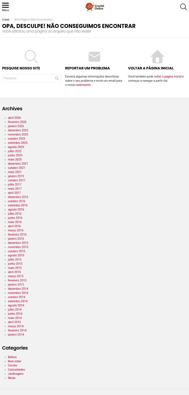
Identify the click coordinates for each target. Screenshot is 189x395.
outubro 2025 (16, 138)
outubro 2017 (16, 180)
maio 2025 (15, 159)
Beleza (12, 357)
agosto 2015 (16, 255)
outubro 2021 (16, 167)
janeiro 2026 (16, 126)
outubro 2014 (16, 297)
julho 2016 (14, 213)
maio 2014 (15, 318)
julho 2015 (14, 259)
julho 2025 (14, 151)
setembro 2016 (17, 205)
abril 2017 (14, 192)
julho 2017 (14, 184)
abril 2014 (14, 322)
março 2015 (15, 276)
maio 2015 (15, 268)
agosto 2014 (16, 305)
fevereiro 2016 (17, 234)
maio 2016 (15, 222)
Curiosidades (16, 369)
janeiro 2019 (16, 176)
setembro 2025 (17, 142)
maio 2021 (15, 172)
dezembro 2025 (18, 130)
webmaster (83, 85)
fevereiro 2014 (17, 330)
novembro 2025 (18, 134)
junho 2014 (15, 313)
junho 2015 (15, 263)
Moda (11, 378)
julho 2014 (14, 309)
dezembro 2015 (18, 243)
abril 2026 (14, 117)
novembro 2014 (18, 293)
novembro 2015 (18, 247)
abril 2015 (14, 272)
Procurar (57, 79)
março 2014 (15, 326)
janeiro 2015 (16, 284)
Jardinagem (15, 373)
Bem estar (14, 361)
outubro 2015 (16, 251)
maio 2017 (15, 188)
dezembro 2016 (18, 197)
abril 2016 (14, 226)
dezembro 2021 (18, 163)
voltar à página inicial (168, 76)
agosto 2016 (16, 209)
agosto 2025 (16, 147)
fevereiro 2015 (17, 280)
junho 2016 (15, 217)
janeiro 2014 (16, 334)
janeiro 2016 (16, 238)
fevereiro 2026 (17, 122)
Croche (12, 365)
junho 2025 (15, 155)
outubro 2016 (16, 201)
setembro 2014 (17, 301)
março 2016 (15, 230)
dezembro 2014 (18, 288)
